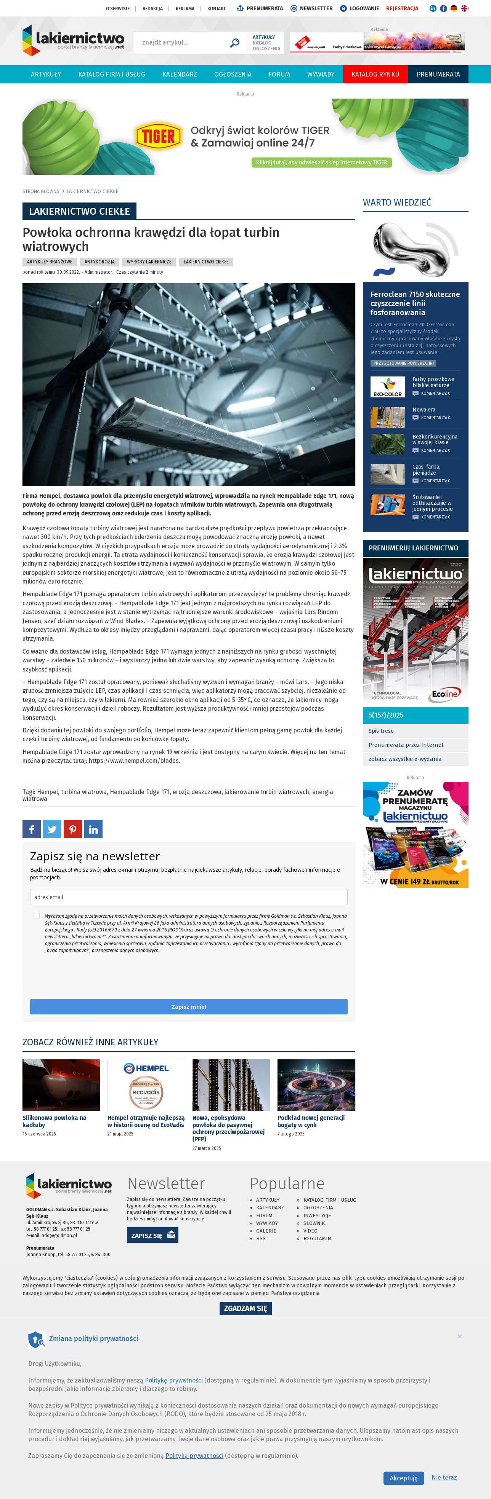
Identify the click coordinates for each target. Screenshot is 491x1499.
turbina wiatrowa (84, 792)
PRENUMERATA (265, 8)
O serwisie (118, 8)
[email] (189, 897)
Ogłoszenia (233, 74)
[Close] (460, 1336)
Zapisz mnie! (189, 1006)
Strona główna (40, 191)
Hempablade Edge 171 (140, 792)
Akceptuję (404, 1478)
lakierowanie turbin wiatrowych (267, 792)
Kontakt (216, 8)
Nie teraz (444, 1477)
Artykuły (46, 74)
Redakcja (153, 8)
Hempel (47, 792)
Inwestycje (317, 1215)
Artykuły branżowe (49, 262)
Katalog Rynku (375, 74)
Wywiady (320, 74)
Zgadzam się (248, 1309)
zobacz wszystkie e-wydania (405, 759)
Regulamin (317, 1238)
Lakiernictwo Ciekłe (92, 191)
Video (310, 1231)
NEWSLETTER (316, 8)
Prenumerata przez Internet (406, 745)
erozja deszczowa (197, 792)
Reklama (185, 8)
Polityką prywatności (194, 1455)
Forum (279, 74)
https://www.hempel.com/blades (134, 760)
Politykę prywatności (174, 1380)
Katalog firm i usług (111, 74)
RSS (261, 1238)
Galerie (266, 1231)
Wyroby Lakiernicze (149, 262)
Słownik (314, 1223)
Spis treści (382, 730)
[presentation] (88, 976)
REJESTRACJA (402, 8)
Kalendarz (179, 74)
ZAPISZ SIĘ (147, 1235)
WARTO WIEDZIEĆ (397, 202)
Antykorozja (100, 262)
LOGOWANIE (364, 8)
